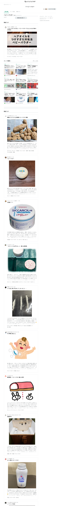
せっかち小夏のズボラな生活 (11, 502)
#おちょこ (26, 239)
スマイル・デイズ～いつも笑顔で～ (12, 200)
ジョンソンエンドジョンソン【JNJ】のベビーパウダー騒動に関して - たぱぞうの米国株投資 (33, 80)
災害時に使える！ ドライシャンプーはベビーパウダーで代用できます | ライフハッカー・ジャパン (9, 66)
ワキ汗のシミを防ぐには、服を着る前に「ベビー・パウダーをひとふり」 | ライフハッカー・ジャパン (9, 94)
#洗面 (13, 453)
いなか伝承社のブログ (10, 115)
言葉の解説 (6, 11)
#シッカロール (19, 239)
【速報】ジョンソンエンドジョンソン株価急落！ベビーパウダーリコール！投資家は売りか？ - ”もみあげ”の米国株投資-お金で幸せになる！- (21, 94)
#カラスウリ (9, 150)
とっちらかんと (9, 244)
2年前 (12, 375)
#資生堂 (12, 195)
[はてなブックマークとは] (10, 60)
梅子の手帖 (8, 157)
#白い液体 (9, 327)
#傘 (23, 239)
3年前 (13, 458)
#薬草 (27, 150)
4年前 (17, 502)
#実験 (14, 152)
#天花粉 (17, 150)
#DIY (10, 453)
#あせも (17, 497)
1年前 (19, 200)
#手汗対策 (15, 325)
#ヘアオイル (9, 56)
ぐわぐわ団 (8, 375)
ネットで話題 (12, 11)
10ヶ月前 (12, 157)
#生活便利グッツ (30, 325)
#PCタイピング (20, 325)
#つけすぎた (14, 56)
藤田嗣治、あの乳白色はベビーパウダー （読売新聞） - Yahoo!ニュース (33, 66)
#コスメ (8, 195)
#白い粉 (25, 325)
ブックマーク (6, 64)
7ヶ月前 (15, 115)
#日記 (8, 497)
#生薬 (30, 150)
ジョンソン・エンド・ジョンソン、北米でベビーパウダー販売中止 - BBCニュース (21, 66)
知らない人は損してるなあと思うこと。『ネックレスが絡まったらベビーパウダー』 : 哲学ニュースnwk (21, 80)
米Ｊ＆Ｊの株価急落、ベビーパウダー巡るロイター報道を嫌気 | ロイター (33, 94)
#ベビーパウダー (20, 56)
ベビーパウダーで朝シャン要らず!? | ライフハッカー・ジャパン (9, 80)
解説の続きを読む (21, 17)
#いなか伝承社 (9, 152)
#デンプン (14, 150)
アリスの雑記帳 (9, 458)
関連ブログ (18, 11)
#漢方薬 (32, 150)
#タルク (18, 370)
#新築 (8, 453)
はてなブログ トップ (7, 4)
